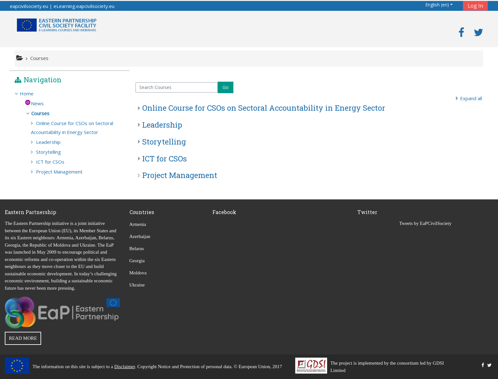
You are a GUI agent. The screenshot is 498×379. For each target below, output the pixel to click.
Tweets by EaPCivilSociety (425, 223)
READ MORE (23, 338)
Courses (45, 113)
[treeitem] (69, 93)
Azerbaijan (139, 236)
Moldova (138, 272)
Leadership (162, 125)
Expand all (471, 98)
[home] (57, 24)
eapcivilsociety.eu (29, 6)
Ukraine (137, 284)
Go (226, 87)
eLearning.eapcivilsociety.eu (84, 6)
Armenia (137, 224)
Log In (475, 5)
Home (31, 93)
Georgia (137, 260)
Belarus (136, 248)
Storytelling (164, 142)
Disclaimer (124, 366)
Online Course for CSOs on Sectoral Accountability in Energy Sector (263, 108)
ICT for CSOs (164, 158)
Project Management (179, 175)
